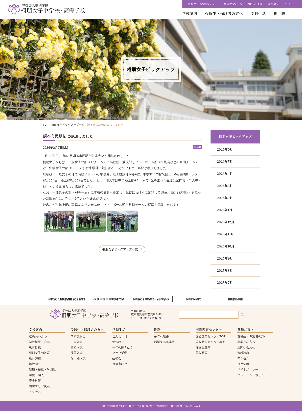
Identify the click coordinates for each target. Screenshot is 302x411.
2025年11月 (225, 234)
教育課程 (35, 358)
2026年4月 (225, 173)
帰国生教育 (203, 347)
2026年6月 (225, 149)
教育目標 (35, 347)
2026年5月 (225, 161)
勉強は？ (118, 342)
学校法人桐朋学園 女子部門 (66, 299)
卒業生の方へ (233, 4)
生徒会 (116, 358)
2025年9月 (225, 258)
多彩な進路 (161, 336)
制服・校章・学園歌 (42, 369)
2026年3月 (225, 185)
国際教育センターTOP (211, 336)
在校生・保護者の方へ (203, 4)
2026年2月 (225, 197)
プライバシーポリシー (252, 375)
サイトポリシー (247, 369)
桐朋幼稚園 (235, 299)
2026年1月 (224, 210)
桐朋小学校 (193, 299)
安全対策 (35, 380)
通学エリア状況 (39, 386)
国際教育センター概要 (210, 342)
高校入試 (77, 347)
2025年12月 (225, 222)
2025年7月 (225, 282)
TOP (46, 124)
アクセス (291, 4)
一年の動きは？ (122, 347)
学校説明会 (78, 336)
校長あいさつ (38, 336)
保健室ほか (119, 364)
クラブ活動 (119, 352)
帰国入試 (77, 352)
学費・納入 (36, 375)
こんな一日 (119, 336)
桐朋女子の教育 (39, 352)
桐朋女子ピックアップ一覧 (68, 124)
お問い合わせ (246, 347)
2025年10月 (225, 246)
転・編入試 (78, 358)
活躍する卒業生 (164, 342)
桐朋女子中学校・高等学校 (151, 299)
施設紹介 (35, 364)
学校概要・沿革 (39, 342)
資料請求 (273, 4)
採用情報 (243, 364)
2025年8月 (225, 270)
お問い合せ (255, 4)
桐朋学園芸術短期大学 (108, 299)
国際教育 (202, 352)
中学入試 (77, 342)
